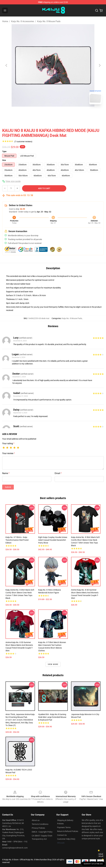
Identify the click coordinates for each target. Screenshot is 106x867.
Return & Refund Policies (67, 831)
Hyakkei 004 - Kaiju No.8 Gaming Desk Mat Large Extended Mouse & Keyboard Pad (52, 717)
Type (4, 151)
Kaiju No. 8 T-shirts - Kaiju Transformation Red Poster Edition (17, 540)
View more (53, 664)
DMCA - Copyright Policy (42, 832)
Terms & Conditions (40, 824)
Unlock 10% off (100, 855)
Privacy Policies (38, 828)
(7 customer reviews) (23, 141)
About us (35, 820)
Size (4, 160)
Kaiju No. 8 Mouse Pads (48, 21)
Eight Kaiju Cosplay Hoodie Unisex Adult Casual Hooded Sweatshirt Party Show (52, 540)
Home (5, 21)
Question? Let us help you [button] (93, 864)
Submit (8, 487)
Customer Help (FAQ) (66, 839)
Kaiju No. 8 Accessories (22, 21)
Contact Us (62, 835)
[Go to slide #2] (60, 113)
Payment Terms (64, 827)
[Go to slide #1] (45, 113)
